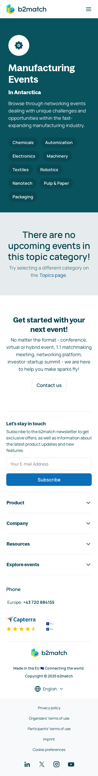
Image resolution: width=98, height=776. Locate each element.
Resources (49, 544)
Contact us (49, 385)
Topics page (52, 275)
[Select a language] (49, 688)
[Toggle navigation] (88, 9)
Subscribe (49, 479)
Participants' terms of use (49, 728)
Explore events (49, 565)
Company (49, 523)
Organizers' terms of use (49, 718)
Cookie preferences (49, 749)
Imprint (49, 739)
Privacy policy (49, 707)
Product (49, 503)
